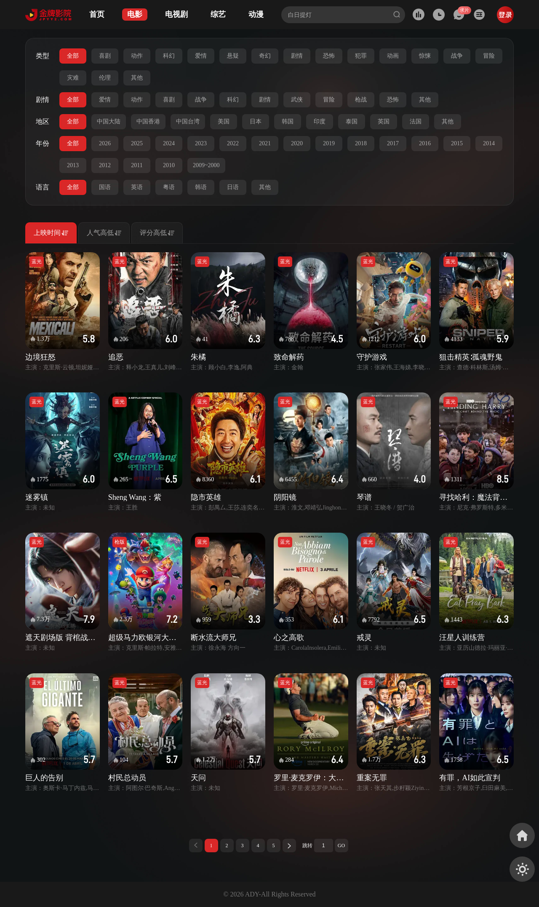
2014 (489, 143)
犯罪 (361, 56)
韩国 (288, 121)
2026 (105, 143)
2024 (169, 143)
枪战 (361, 99)
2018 (361, 143)
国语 (105, 187)
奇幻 (265, 56)
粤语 (169, 187)
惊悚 (425, 56)
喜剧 (105, 56)
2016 (425, 143)
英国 (384, 121)
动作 (137, 56)
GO (341, 845)
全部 (73, 56)
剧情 (297, 56)
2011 (136, 165)
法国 (416, 121)
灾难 (73, 78)
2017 (393, 143)
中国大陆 (108, 121)
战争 (457, 56)
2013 (73, 165)
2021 (265, 143)
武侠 (297, 99)
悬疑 (233, 56)
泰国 (352, 121)
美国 (223, 121)
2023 (201, 143)
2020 (297, 143)
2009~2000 (206, 165)
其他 (137, 78)
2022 (233, 143)
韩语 (201, 187)
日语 (233, 187)
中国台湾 (188, 121)
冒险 (489, 56)
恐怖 (329, 56)
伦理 (105, 78)
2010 (169, 165)
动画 (393, 56)
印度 (320, 121)
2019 (329, 143)
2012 (105, 165)
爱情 (201, 56)
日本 (255, 121)
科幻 (169, 56)
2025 (137, 143)
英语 (137, 187)
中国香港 (148, 121)
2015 (457, 143)
